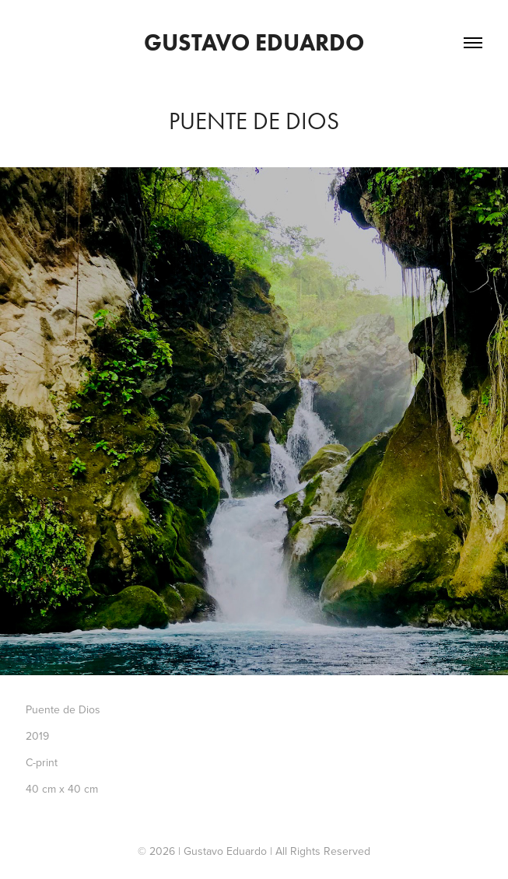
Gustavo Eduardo (254, 42)
